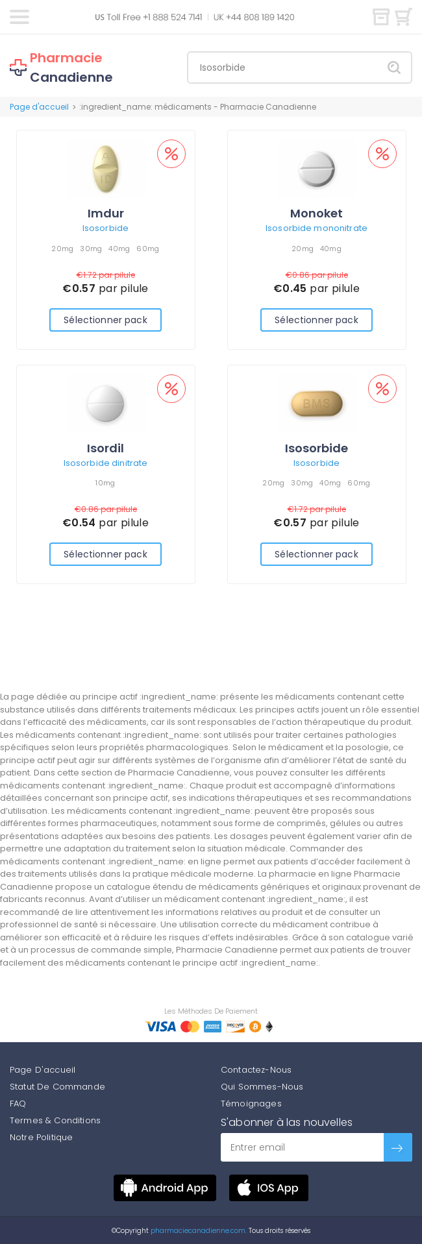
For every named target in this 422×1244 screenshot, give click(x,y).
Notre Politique (41, 1137)
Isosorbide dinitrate (106, 463)
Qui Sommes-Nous (262, 1086)
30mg (91, 248)
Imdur (106, 213)
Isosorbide (105, 228)
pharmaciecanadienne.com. (198, 1231)
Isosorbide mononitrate (316, 228)
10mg (105, 483)
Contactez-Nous (256, 1070)
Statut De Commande (57, 1086)
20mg (62, 248)
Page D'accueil (42, 1070)
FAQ (18, 1103)
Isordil (105, 448)
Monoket (316, 213)
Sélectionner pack (105, 319)
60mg (147, 248)
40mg (119, 248)
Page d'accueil (39, 106)
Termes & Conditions (55, 1120)
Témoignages (251, 1103)
